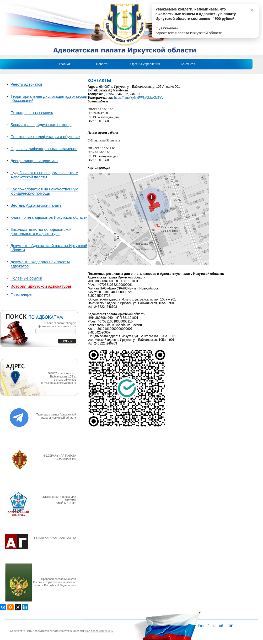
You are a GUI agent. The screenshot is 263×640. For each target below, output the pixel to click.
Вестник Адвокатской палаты (36, 205)
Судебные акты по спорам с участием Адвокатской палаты (44, 175)
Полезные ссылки (26, 278)
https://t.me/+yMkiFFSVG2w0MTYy (138, 98)
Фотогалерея (22, 294)
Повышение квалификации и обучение (45, 137)
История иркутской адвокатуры (40, 286)
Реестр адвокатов (26, 84)
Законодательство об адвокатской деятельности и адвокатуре (41, 231)
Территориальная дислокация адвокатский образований (48, 98)
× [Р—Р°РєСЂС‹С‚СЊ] (252, 10)
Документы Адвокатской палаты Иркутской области (48, 248)
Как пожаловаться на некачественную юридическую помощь (44, 191)
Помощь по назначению (31, 113)
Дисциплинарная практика (34, 161)
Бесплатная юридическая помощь (40, 125)
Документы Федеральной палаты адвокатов (40, 264)
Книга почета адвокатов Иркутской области (49, 217)
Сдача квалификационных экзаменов (43, 149)
